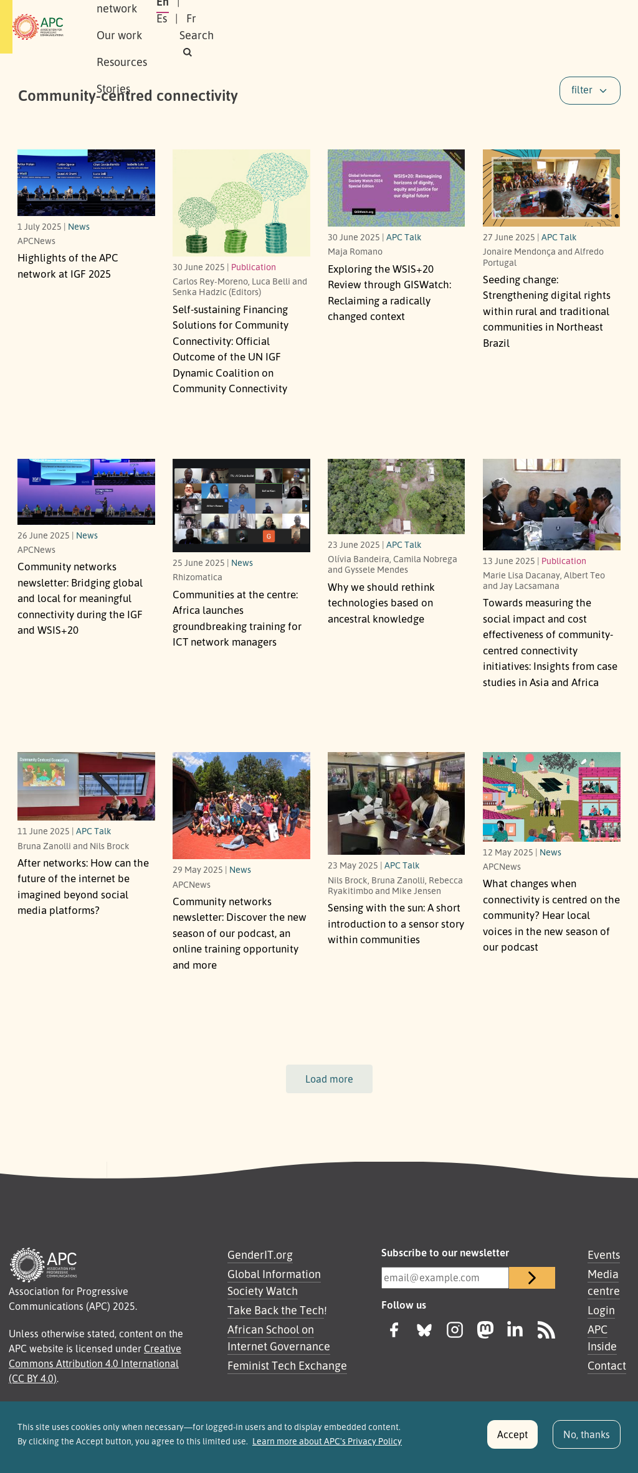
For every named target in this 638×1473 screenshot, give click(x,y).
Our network (195, 27)
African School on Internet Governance (278, 1337)
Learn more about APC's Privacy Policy (327, 1444)
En (439, 27)
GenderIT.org (260, 1254)
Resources (334, 27)
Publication (253, 266)
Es (470, 27)
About (131, 27)
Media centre (604, 1282)
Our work (267, 27)
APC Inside (602, 1337)
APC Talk (404, 236)
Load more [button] (329, 1079)
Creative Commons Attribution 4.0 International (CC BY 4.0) (95, 1363)
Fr (500, 27)
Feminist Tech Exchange (287, 1365)
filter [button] (582, 89)
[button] (576, 27)
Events (604, 1254)
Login (601, 1310)
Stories (395, 27)
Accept (512, 1438)
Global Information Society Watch (274, 1282)
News (79, 226)
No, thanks (586, 1438)
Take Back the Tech (275, 1310)
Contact (607, 1365)
